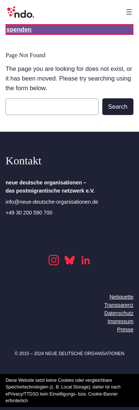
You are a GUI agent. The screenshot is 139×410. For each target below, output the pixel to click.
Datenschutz (118, 313)
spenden (19, 29)
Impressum (120, 321)
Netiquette (121, 297)
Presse (125, 329)
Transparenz (118, 305)
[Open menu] (129, 11)
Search (118, 106)
